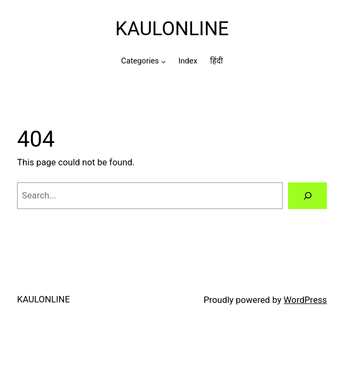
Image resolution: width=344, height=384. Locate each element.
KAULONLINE (172, 29)
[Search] (307, 195)
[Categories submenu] (163, 61)
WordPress (305, 299)
